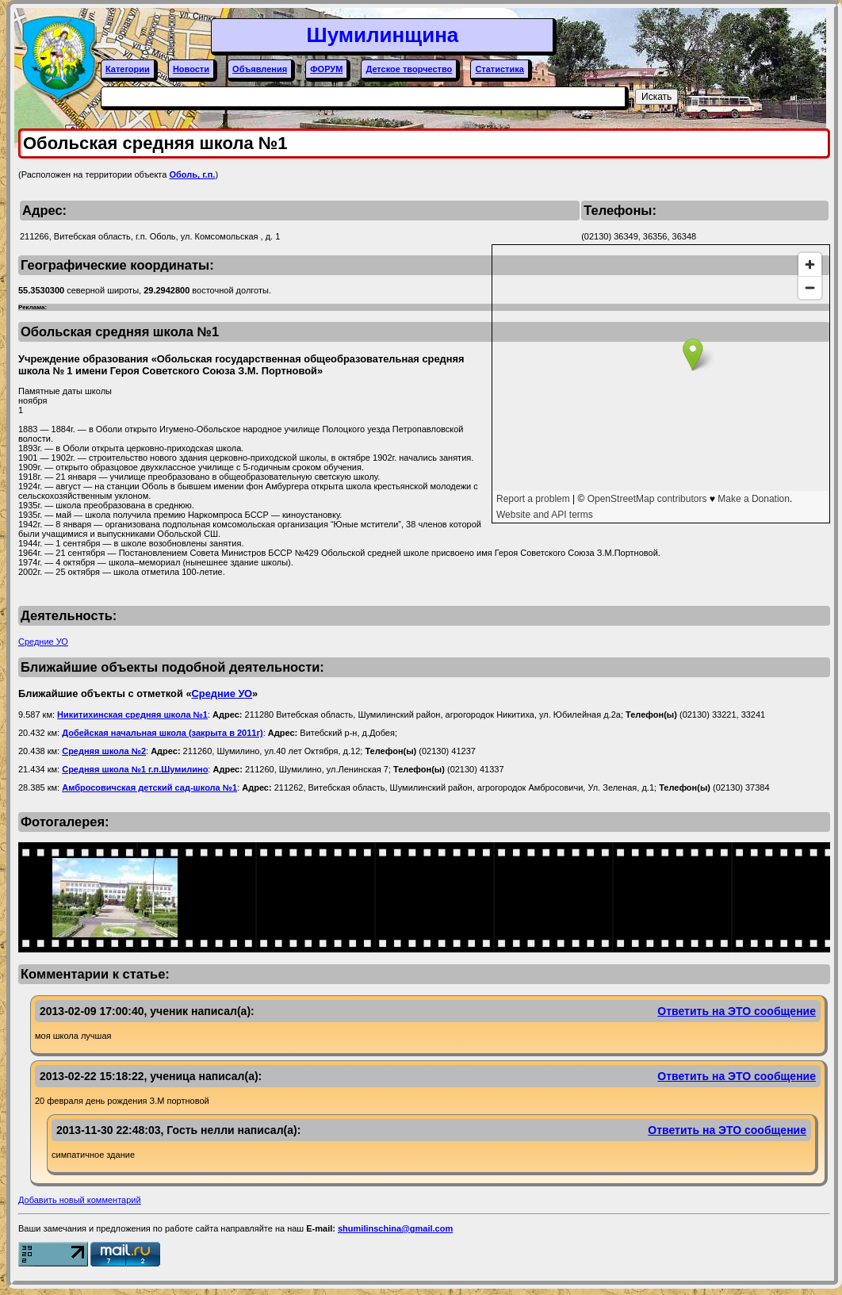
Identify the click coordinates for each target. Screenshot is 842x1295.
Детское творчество (409, 69)
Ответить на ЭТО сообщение (736, 1011)
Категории (127, 69)
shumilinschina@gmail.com (395, 1228)
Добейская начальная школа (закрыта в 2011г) (162, 733)
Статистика (499, 69)
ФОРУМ (326, 69)
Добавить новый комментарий (79, 1200)
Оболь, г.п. (192, 174)
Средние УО (43, 641)
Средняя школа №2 (104, 751)
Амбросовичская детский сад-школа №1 (149, 787)
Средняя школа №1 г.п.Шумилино (135, 769)
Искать (656, 96)
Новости (191, 69)
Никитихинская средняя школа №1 (132, 714)
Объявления (259, 69)
